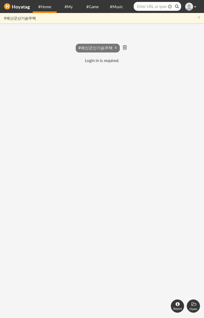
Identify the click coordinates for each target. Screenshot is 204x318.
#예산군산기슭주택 (20, 18)
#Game (92, 6)
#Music (116, 6)
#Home (44, 6)
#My (69, 6)
